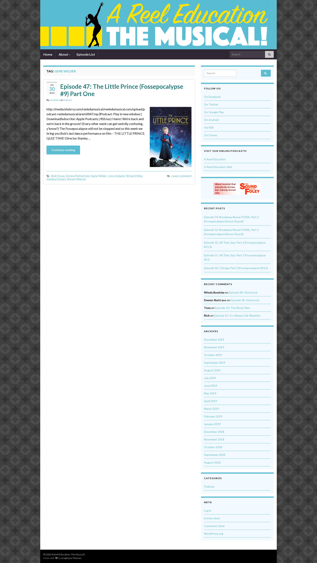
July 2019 (210, 378)
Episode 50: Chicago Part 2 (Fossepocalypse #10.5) (236, 268)
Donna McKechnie (78, 176)
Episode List (86, 54)
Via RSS (209, 127)
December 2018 (214, 431)
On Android (211, 119)
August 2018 (212, 462)
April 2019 (210, 401)
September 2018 (214, 454)
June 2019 (210, 385)
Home (47, 54)
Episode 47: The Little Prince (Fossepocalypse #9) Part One (121, 90)
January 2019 (212, 424)
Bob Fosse (58, 176)
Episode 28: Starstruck (243, 292)
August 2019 (212, 370)
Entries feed (212, 518)
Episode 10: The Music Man (232, 307)
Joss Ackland (116, 176)
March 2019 (211, 408)
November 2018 (214, 439)
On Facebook (212, 96)
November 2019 (214, 347)
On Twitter (211, 104)
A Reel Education (215, 159)
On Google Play (214, 112)
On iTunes (210, 135)
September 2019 (214, 362)
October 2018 (213, 447)
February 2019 (213, 416)
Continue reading (63, 150)
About (64, 54)
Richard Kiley (134, 176)
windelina (55, 99)
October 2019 (213, 355)
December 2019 (214, 339)
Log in (207, 510)
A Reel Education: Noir (218, 167)
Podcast (67, 99)
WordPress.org (213, 533)
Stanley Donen (56, 179)
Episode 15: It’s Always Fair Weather (237, 315)
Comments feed (214, 526)
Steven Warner (76, 179)
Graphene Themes (71, 558)
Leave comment (181, 176)
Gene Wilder (99, 176)
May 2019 (210, 393)
